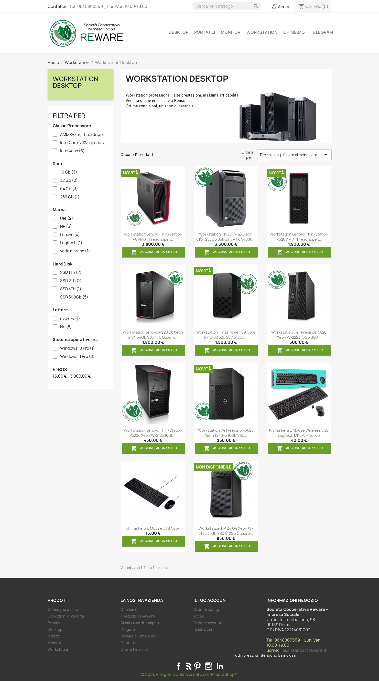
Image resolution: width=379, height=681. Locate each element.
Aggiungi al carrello (154, 252)
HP (66, 226)
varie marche (75, 251)
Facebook (179, 666)
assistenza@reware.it (305, 650)
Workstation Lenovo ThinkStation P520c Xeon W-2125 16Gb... (153, 433)
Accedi (199, 616)
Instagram (208, 666)
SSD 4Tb (70, 289)
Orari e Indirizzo (134, 649)
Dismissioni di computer (141, 622)
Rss (188, 666)
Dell (66, 218)
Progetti (128, 629)
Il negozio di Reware (138, 616)
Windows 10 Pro (77, 348)
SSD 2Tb (71, 280)
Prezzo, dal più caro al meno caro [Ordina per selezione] (294, 155)
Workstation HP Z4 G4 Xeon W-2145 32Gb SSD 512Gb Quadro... (226, 531)
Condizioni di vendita (66, 616)
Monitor (231, 32)
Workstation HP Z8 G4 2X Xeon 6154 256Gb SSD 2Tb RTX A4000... (225, 237)
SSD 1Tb (71, 272)
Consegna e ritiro (63, 609)
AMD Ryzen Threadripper (83, 134)
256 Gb (70, 197)
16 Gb (68, 172)
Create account (207, 622)
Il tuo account (210, 600)
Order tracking (206, 609)
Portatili (204, 32)
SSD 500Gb (74, 297)
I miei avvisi (202, 629)
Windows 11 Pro (77, 356)
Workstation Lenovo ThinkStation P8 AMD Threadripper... (153, 237)
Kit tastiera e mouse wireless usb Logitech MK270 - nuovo (299, 433)
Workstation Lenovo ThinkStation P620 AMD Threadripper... (299, 237)
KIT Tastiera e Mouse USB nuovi (153, 528)
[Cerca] (227, 6)
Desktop (178, 32)
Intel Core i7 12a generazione (83, 142)
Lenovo (70, 234)
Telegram (322, 32)
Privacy (54, 622)
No (66, 326)
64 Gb (69, 188)
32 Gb (69, 180)
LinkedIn (220, 666)
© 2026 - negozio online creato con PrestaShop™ (190, 674)
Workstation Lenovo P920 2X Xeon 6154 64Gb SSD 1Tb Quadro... (153, 335)
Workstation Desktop (75, 82)
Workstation (261, 32)
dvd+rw (70, 318)
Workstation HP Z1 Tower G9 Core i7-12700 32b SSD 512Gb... (226, 335)
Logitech (71, 243)
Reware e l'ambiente (138, 636)
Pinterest (197, 666)
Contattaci (58, 6)
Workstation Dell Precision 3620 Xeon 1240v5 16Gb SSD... (226, 433)
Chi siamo (294, 32)
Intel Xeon (72, 151)
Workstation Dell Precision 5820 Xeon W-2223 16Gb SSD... (299, 335)
